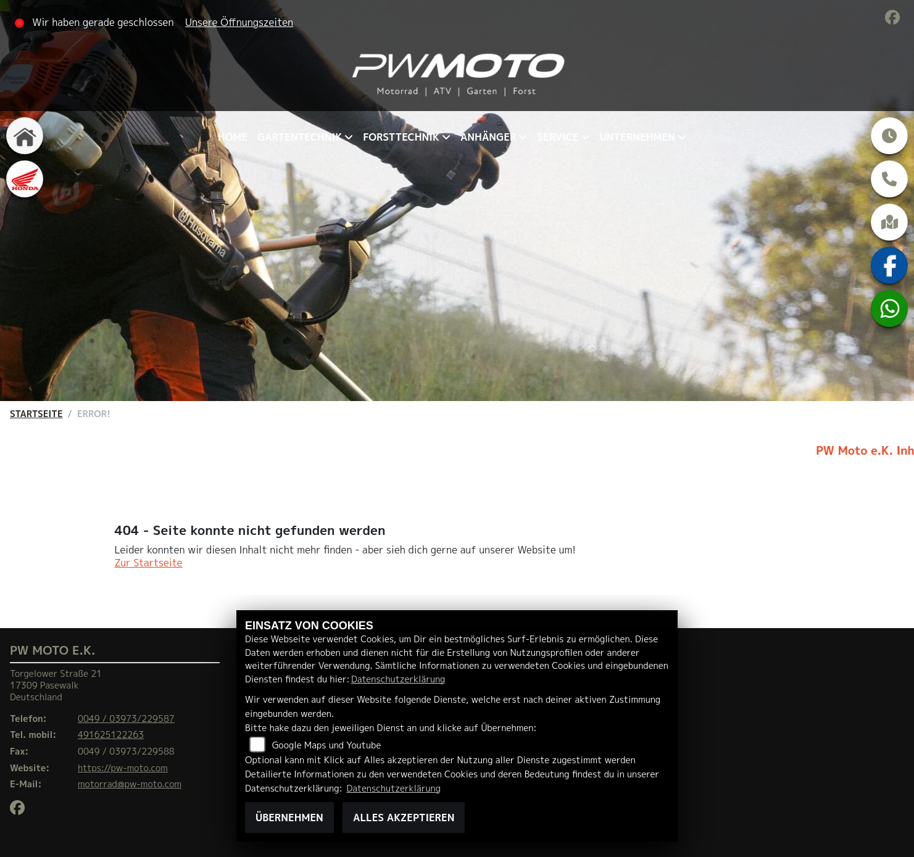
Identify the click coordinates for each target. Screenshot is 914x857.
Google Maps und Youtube (326, 745)
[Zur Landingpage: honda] (24, 178)
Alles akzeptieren (403, 817)
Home (232, 137)
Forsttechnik (401, 137)
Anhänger (488, 137)
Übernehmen (289, 817)
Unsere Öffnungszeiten (239, 22)
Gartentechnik (299, 137)
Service (557, 137)
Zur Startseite (149, 562)
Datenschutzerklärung (398, 679)
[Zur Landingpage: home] (24, 135)
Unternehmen (637, 137)
